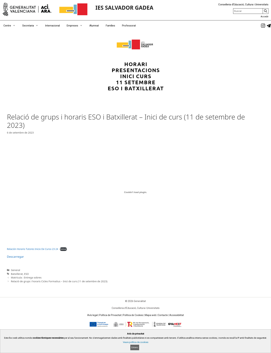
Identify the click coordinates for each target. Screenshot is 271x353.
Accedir (264, 16)
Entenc (134, 347)
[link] (263, 25)
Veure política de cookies (135, 342)
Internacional (52, 25)
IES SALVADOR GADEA (124, 7)
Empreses (76, 25)
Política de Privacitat (110, 315)
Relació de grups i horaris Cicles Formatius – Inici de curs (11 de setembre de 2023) (59, 281)
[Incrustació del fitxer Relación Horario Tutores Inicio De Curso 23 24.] (135, 192)
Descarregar (15, 257)
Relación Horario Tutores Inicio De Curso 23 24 (32, 249)
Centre (11, 25)
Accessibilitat (176, 315)
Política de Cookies (133, 315)
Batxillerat (17, 274)
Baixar (63, 249)
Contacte (163, 315)
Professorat (129, 25)
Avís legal (92, 315)
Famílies (110, 25)
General (15, 270)
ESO (26, 274)
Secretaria (32, 25)
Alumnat (94, 25)
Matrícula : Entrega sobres (26, 277)
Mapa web (150, 315)
